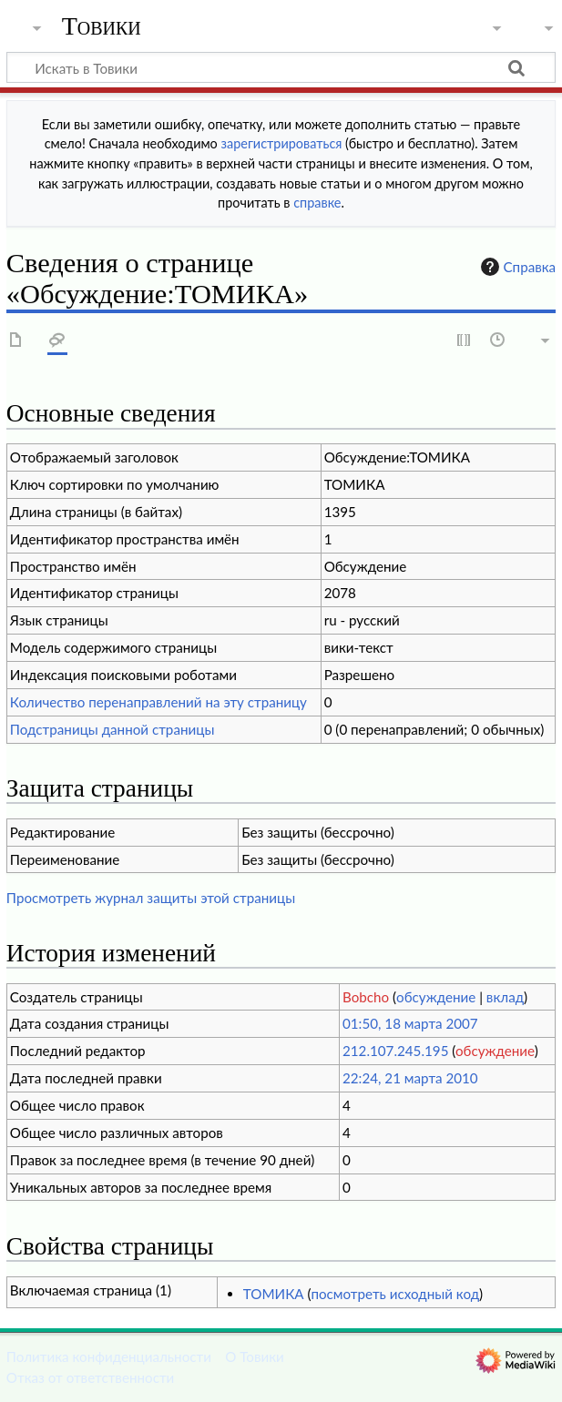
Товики (101, 26)
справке (317, 202)
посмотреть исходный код (395, 1293)
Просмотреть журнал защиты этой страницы (150, 897)
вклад (505, 997)
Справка (516, 267)
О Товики (254, 1356)
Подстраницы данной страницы (112, 729)
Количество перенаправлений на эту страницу (158, 702)
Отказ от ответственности (90, 1377)
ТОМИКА (273, 1293)
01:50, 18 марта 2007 (410, 1023)
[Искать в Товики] (281, 67)
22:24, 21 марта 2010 (410, 1078)
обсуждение (435, 997)
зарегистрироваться (281, 143)
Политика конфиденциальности (108, 1356)
